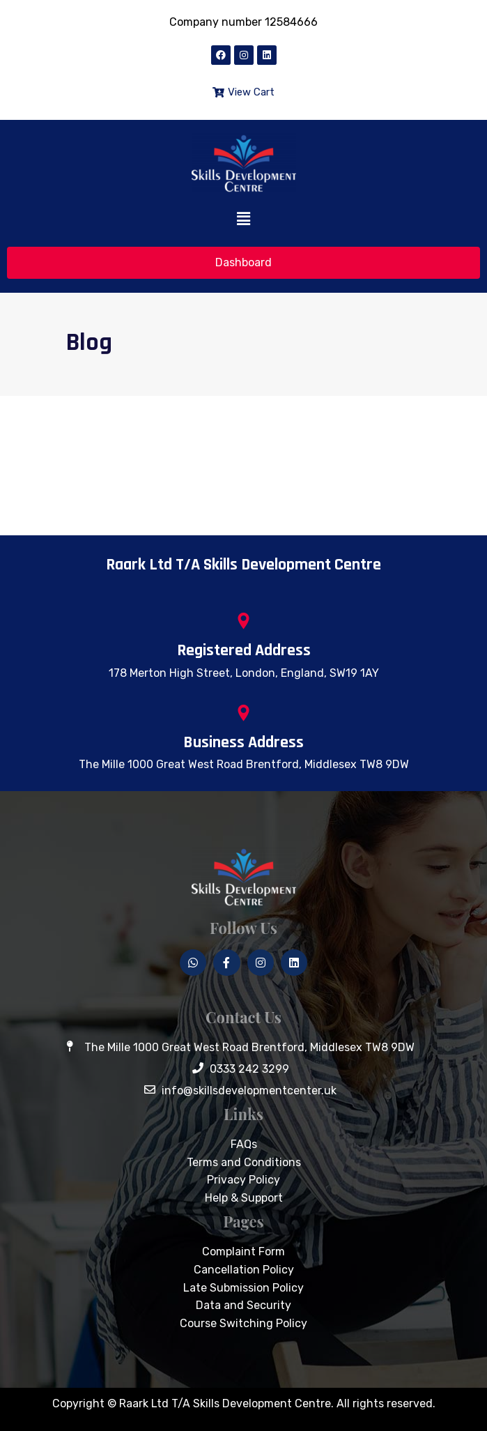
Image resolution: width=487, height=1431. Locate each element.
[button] (243, 219)
